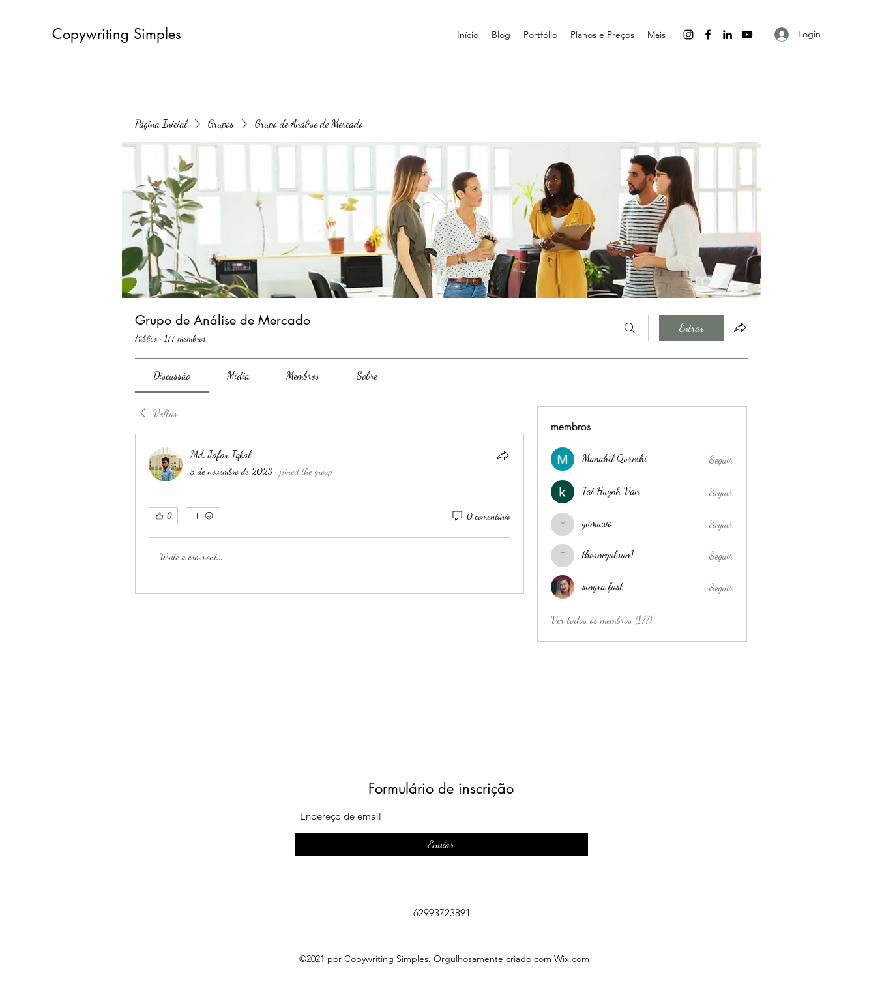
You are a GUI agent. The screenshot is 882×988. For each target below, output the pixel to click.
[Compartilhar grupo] (740, 327)
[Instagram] (688, 34)
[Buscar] (630, 328)
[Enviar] (441, 844)
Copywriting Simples (116, 34)
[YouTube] (747, 34)
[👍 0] (163, 515)
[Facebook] (707, 34)
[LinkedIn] (727, 34)
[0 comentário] (480, 516)
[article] (330, 514)
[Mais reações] (203, 515)
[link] (171, 375)
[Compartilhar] (502, 455)
